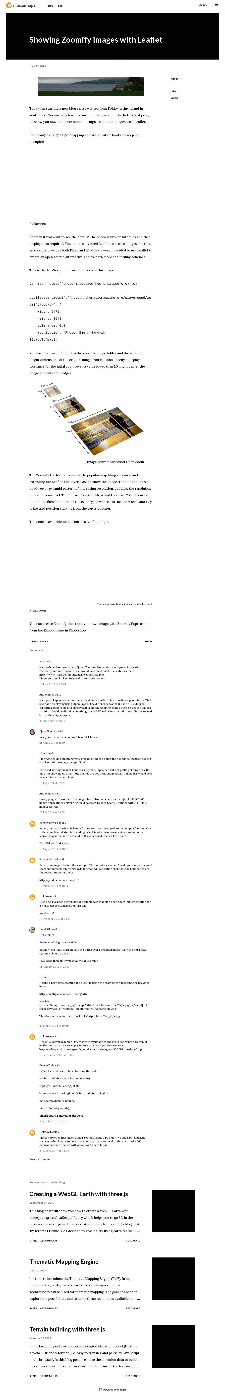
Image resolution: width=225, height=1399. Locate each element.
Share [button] (174, 79)
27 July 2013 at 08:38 (52, 812)
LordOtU (45, 929)
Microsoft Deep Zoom (127, 462)
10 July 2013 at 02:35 (51, 783)
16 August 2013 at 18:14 (53, 885)
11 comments (48, 1240)
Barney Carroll (48, 822)
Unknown (45, 896)
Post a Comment (40, 1159)
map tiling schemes (115, 475)
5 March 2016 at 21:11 (52, 1121)
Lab (60, 5)
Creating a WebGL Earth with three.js (78, 1193)
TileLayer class (75, 482)
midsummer (128, 604)
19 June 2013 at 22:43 (52, 684)
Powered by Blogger (112, 1389)
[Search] (203, 5)
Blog (51, 5)
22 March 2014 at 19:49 (54, 1025)
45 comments (48, 1308)
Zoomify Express (130, 624)
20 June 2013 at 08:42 (52, 720)
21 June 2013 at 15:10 (52, 742)
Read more (133, 1240)
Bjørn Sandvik (48, 731)
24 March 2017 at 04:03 (54, 1150)
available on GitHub (63, 522)
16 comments (48, 1376)
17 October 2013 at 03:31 (54, 918)
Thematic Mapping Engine (64, 1261)
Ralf (41, 661)
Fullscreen (37, 224)
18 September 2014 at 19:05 (56, 1055)
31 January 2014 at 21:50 (54, 966)
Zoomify (40, 250)
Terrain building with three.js (67, 1329)
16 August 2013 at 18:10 (53, 849)
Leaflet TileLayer (89, 737)
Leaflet (139, 122)
